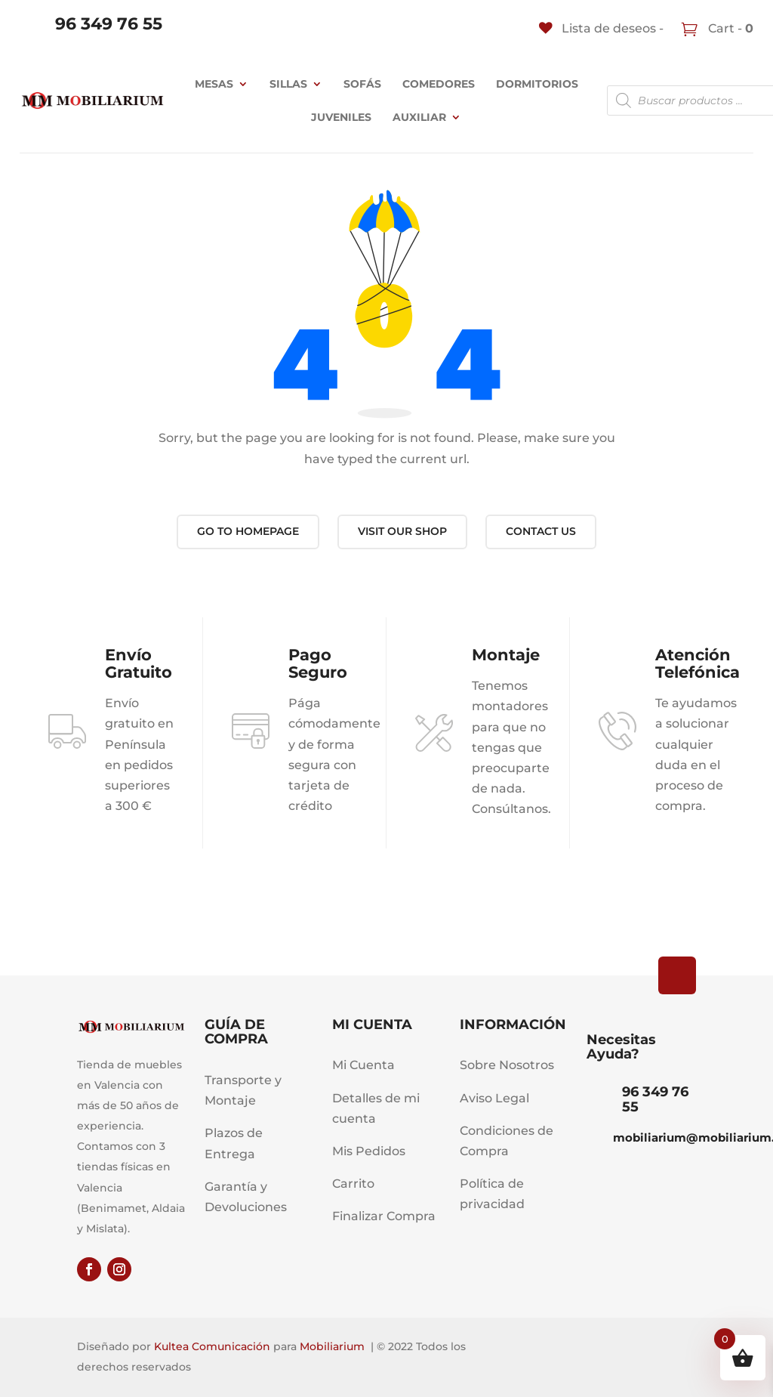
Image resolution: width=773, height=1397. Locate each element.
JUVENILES (341, 117)
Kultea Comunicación (212, 1346)
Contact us (541, 531)
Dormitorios (537, 84)
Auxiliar (419, 117)
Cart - (729, 28)
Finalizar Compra (384, 1216)
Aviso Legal (494, 1098)
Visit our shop (402, 531)
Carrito (353, 1183)
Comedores (438, 84)
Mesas (214, 84)
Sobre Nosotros (507, 1065)
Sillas (288, 84)
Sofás (362, 84)
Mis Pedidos (368, 1151)
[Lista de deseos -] (601, 28)
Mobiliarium (332, 1346)
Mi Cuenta (363, 1065)
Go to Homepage (248, 531)
